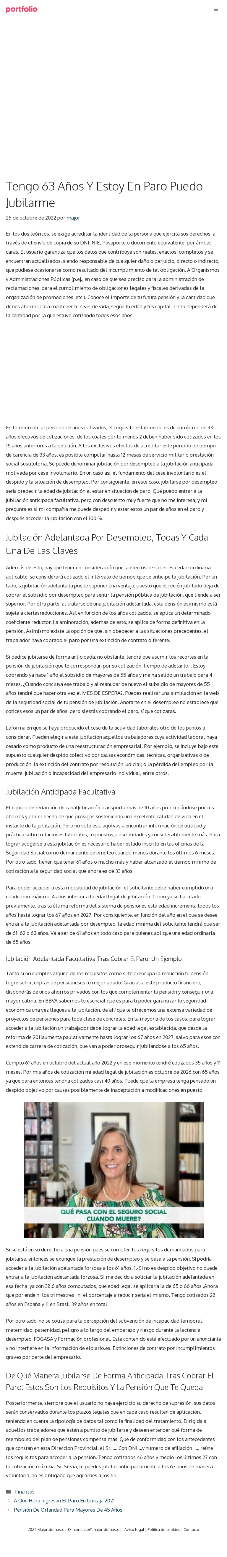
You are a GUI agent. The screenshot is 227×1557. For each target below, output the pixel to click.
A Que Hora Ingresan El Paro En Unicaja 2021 (64, 1500)
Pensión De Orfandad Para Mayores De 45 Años (68, 1510)
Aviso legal (134, 1529)
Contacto (191, 1529)
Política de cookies (163, 1529)
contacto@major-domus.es (97, 1529)
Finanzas (25, 1491)
